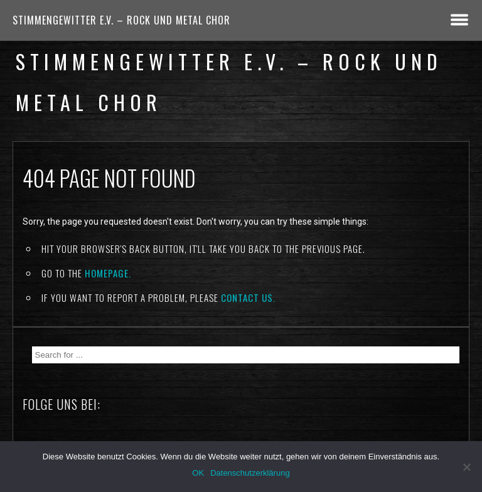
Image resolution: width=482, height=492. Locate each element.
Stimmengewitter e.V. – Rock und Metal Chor (121, 20)
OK (198, 473)
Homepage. (108, 273)
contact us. (248, 297)
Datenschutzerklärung (249, 473)
